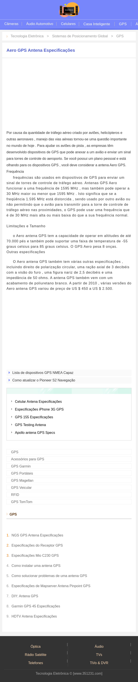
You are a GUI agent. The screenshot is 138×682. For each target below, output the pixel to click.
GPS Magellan (22, 480)
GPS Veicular (21, 487)
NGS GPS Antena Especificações (37, 535)
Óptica (36, 646)
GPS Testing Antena (30, 425)
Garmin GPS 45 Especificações (35, 606)
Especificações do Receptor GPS (37, 545)
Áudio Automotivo (39, 24)
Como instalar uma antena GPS (35, 566)
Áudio (99, 646)
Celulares (68, 24)
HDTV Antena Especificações (34, 616)
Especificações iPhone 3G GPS (39, 409)
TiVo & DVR (99, 663)
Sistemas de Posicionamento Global (80, 36)
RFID (15, 495)
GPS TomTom (21, 502)
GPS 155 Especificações (34, 417)
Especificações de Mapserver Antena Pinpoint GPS (50, 586)
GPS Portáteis (22, 473)
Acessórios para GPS (27, 459)
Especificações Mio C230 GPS (35, 555)
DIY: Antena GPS (24, 596)
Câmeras (11, 24)
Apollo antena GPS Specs (35, 432)
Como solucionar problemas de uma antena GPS (49, 576)
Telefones (35, 663)
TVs (99, 655)
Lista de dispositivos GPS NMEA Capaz (42, 373)
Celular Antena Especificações (38, 401)
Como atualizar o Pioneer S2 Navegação (43, 380)
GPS (123, 24)
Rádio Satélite (35, 655)
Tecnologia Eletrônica (27, 36)
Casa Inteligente (96, 24)
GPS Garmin (21, 466)
